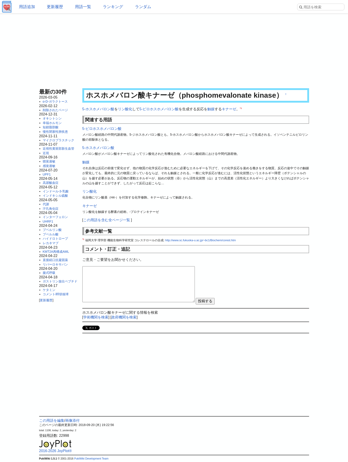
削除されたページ (55, 110)
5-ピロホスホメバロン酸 (159, 109)
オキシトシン (52, 118)
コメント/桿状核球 (56, 294)
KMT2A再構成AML (56, 251)
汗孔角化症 (50, 208)
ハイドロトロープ (55, 238)
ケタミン (49, 290)
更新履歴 (55, 7)
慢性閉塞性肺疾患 (55, 131)
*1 (241, 108)
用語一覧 (83, 7)
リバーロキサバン (55, 264)
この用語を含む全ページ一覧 (106, 220)
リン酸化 (125, 109)
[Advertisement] (174, 49)
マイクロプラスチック (58, 140)
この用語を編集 (51, 420)
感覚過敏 (49, 166)
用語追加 (27, 7)
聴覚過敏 (49, 161)
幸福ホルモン (52, 123)
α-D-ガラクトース (55, 101)
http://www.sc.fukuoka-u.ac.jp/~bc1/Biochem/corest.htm (200, 240)
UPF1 (47, 174)
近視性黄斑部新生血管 (58, 148)
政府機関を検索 (124, 317)
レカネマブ (50, 243)
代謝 (46, 204)
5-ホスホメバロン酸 (98, 109)
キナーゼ (229, 109)
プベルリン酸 (52, 230)
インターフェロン (55, 217)
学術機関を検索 (95, 317)
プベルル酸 (50, 234)
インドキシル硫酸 (55, 195)
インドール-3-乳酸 (56, 191)
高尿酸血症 (50, 183)
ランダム (143, 7)
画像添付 (72, 420)
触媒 (211, 109)
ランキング (113, 7)
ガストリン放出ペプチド (60, 281)
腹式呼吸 (49, 273)
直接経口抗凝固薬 (55, 260)
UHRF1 (48, 221)
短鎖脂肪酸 (50, 127)
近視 (46, 153)
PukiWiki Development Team (91, 458)
